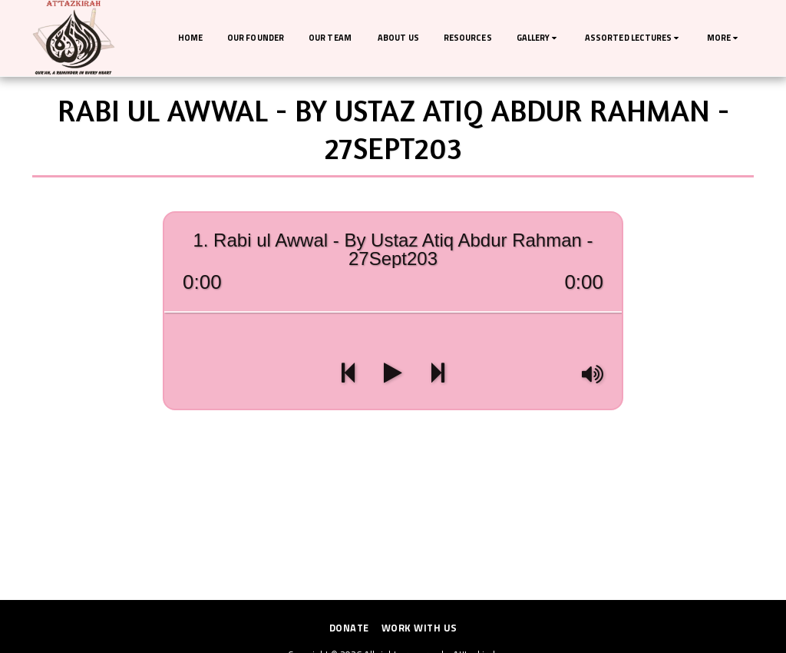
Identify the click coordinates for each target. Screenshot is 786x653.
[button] (538, 38)
